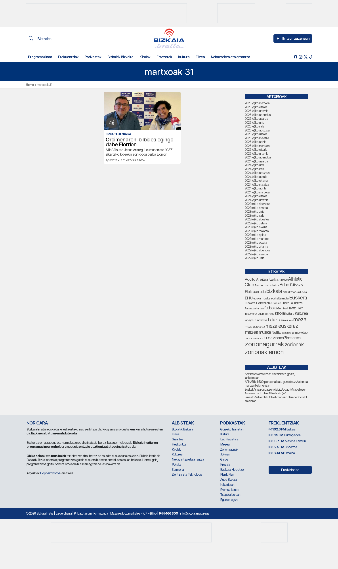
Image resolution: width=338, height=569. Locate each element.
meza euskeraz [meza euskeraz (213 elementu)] (281, 326)
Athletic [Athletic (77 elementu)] (283, 279)
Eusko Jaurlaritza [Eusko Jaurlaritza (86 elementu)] (292, 303)
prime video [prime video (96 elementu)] (299, 332)
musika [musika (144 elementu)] (265, 332)
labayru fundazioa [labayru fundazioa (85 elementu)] (256, 320)
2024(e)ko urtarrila (256, 200)
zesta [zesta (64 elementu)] (260, 338)
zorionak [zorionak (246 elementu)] (294, 344)
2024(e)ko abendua (258, 157)
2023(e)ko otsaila (256, 242)
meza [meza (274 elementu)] (299, 319)
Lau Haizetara (229, 439)
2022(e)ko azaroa (256, 254)
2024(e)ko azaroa (256, 161)
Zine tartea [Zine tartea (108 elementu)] (292, 338)
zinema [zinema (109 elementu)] (278, 338)
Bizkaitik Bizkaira (120, 57)
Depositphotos (50, 473)
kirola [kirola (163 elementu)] (280, 313)
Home (30, 85)
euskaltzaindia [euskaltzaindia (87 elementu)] (279, 298)
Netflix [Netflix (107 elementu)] (276, 332)
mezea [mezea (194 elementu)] (251, 332)
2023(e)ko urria (254, 211)
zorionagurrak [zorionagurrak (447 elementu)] (264, 344)
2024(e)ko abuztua (257, 173)
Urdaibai (282, 453)
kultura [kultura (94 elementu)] (289, 314)
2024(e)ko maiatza (257, 184)
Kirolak (144, 57)
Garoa (224, 459)
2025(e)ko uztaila (256, 134)
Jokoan (225, 454)
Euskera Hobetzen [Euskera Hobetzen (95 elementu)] (257, 303)
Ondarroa (283, 447)
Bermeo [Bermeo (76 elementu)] (259, 285)
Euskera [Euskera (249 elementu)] (298, 297)
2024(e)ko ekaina (256, 180)
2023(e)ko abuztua (257, 219)
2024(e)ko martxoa (257, 192)
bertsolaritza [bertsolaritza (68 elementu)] (272, 285)
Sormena (178, 469)
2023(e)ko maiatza (257, 231)
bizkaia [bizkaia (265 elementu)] (274, 291)
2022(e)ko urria (254, 258)
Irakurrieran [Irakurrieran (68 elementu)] (251, 313)
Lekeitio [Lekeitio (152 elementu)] (275, 319)
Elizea (200, 57)
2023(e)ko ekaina (256, 227)
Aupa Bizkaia (228, 479)
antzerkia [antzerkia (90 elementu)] (272, 280)
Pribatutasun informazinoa (91, 513)
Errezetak (164, 57)
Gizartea (177, 439)
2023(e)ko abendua (257, 204)
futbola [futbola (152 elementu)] (270, 308)
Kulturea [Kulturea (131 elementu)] (301, 313)
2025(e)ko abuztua (257, 130)
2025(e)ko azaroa (256, 118)
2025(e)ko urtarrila (256, 153)
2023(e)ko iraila (254, 215)
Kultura (183, 57)
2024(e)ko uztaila (256, 177)
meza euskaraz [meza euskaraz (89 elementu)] (255, 326)
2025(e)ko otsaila (256, 149)
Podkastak (93, 57)
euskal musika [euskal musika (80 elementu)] (261, 298)
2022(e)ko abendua (257, 250)
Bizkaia (282, 429)
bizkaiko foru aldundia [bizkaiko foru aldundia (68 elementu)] (295, 292)
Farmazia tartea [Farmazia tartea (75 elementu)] (254, 308)
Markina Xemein (287, 441)
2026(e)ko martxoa (257, 103)
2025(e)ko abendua (258, 115)
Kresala (225, 464)
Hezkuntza (179, 444)
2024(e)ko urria (254, 165)
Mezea (224, 444)
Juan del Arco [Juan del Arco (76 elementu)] (266, 313)
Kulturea (177, 454)
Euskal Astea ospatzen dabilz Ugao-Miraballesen (275, 389)
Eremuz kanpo (229, 490)
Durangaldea (284, 435)
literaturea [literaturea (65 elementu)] (287, 320)
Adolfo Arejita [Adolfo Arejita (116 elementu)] (255, 279)
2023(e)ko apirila (255, 235)
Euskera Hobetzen (232, 469)
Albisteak (183, 423)
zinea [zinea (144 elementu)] (268, 337)
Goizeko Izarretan (231, 429)
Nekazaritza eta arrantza (230, 57)
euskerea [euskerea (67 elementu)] (275, 303)
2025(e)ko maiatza (257, 138)
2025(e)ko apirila (255, 142)
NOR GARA (37, 423)
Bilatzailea (40, 38)
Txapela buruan (230, 494)
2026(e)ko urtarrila (256, 111)
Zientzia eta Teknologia (187, 474)
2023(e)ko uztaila (256, 223)
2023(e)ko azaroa (256, 208)
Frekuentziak (68, 57)
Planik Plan (227, 474)
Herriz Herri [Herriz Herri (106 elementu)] (295, 308)
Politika (176, 464)
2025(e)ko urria (254, 122)
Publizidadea (290, 470)
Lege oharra (64, 513)
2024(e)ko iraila (254, 169)
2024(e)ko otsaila (256, 196)
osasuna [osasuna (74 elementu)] (286, 332)
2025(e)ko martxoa (257, 146)
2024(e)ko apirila (255, 188)
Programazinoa (40, 57)
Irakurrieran (227, 484)
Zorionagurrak (229, 449)
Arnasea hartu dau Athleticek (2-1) (266, 393)
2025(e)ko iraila (254, 126)
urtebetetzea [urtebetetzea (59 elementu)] (250, 338)
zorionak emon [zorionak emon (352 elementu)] (264, 352)
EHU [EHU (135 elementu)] (249, 297)
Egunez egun (228, 500)
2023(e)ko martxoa (257, 239)
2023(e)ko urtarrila (256, 246)
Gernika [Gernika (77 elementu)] (281, 308)
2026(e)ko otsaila (256, 107)
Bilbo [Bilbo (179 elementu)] (284, 284)
